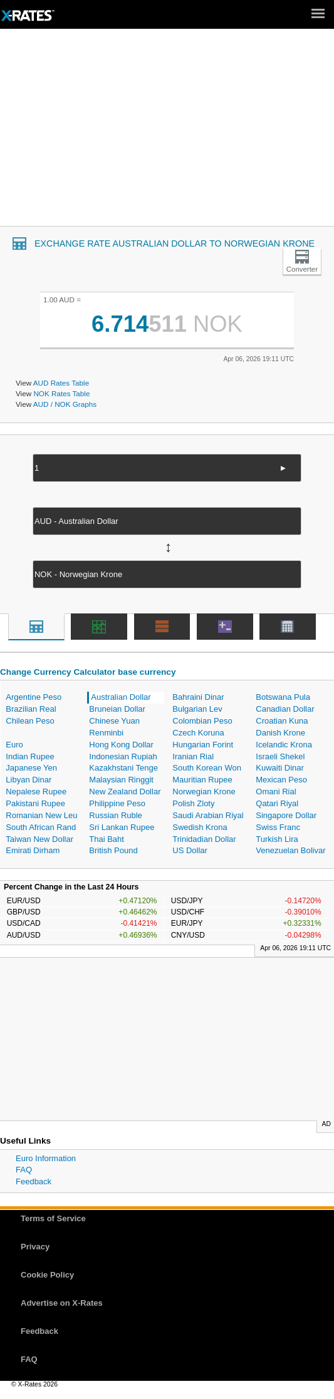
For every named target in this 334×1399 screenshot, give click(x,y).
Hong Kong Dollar (121, 744)
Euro (14, 744)
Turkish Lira (277, 839)
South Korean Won (206, 767)
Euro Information (46, 1158)
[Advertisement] (167, 132)
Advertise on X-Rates (62, 1303)
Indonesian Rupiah (123, 756)
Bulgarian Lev (197, 709)
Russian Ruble (115, 815)
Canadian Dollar (285, 709)
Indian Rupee (30, 756)
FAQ (24, 1169)
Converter (302, 269)
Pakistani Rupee (35, 803)
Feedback (33, 1181)
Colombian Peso (202, 720)
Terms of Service (53, 1218)
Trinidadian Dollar (204, 839)
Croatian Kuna (282, 720)
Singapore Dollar (286, 815)
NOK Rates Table (61, 393)
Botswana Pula (283, 697)
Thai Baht (106, 839)
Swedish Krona (199, 827)
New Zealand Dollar (124, 791)
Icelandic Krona (284, 744)
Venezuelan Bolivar (290, 850)
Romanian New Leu (41, 815)
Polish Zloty (193, 803)
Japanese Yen (31, 767)
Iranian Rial (193, 756)
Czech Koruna (198, 732)
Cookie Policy (47, 1274)
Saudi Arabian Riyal (207, 815)
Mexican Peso (281, 779)
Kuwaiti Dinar (280, 767)
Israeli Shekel (280, 756)
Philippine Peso (117, 803)
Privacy (35, 1246)
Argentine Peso (33, 697)
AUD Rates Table (61, 383)
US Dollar (189, 850)
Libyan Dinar (28, 779)
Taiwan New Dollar (39, 839)
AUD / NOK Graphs (65, 404)
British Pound (113, 850)
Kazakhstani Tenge (123, 767)
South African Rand (41, 827)
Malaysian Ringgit (121, 779)
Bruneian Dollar (117, 709)
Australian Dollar (120, 697)
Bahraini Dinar (198, 697)
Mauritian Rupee (202, 779)
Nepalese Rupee (36, 791)
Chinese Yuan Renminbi (114, 726)
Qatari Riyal (277, 803)
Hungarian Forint (202, 744)
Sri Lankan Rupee (121, 827)
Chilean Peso (30, 720)
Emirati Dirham (33, 850)
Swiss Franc (278, 827)
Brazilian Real (31, 709)
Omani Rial (276, 791)
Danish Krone (280, 732)
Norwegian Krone (203, 791)
